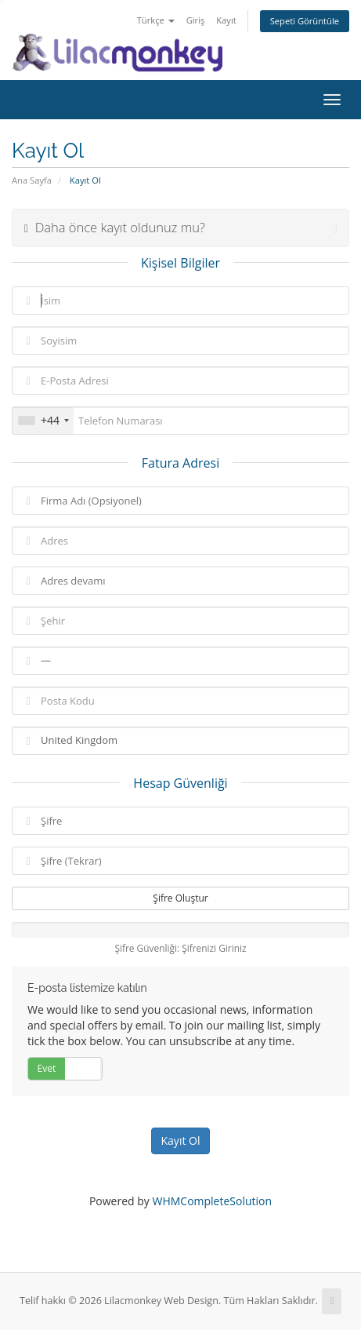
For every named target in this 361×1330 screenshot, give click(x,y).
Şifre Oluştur (180, 898)
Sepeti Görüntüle (304, 21)
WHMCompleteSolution (212, 1200)
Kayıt (226, 20)
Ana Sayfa (32, 180)
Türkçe (156, 20)
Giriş (195, 20)
